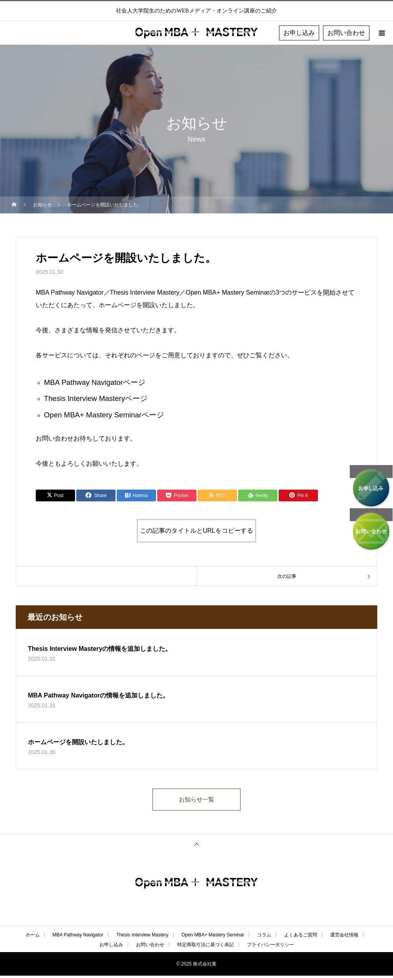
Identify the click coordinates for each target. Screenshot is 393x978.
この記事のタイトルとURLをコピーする (196, 530)
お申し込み (299, 32)
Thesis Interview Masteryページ (95, 398)
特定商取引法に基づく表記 (205, 947)
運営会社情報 (344, 937)
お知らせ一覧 (196, 800)
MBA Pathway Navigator (78, 937)
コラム (264, 937)
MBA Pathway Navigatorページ (94, 382)
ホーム (33, 937)
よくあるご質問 (300, 937)
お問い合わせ (346, 32)
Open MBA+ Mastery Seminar (213, 937)
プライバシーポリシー (270, 947)
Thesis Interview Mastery (142, 937)
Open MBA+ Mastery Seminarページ (104, 415)
